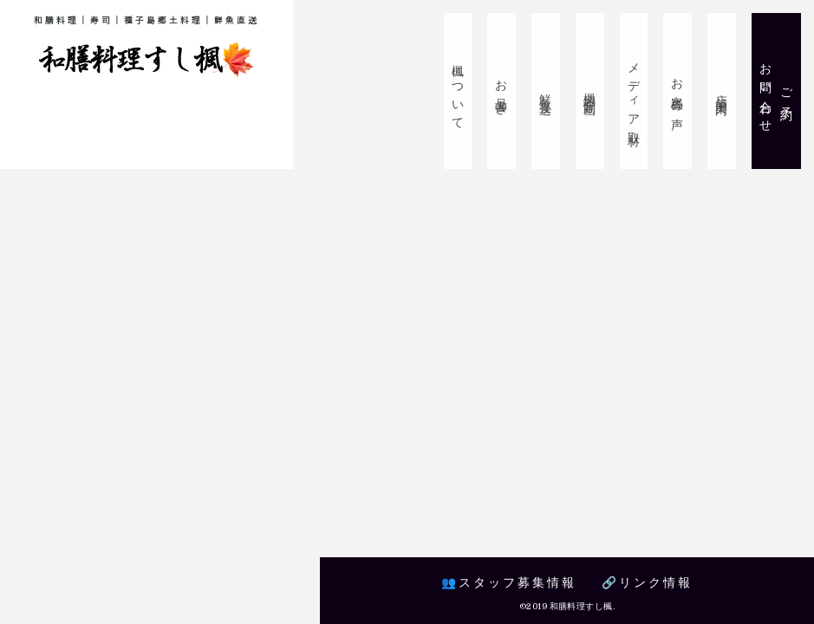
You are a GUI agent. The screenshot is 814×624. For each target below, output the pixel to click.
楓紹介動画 (595, 91)
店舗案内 (723, 91)
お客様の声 (680, 91)
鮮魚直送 (551, 91)
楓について (465, 91)
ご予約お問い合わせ (777, 91)
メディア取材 (637, 91)
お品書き (509, 91)
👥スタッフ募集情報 (508, 582)
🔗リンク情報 (648, 582)
